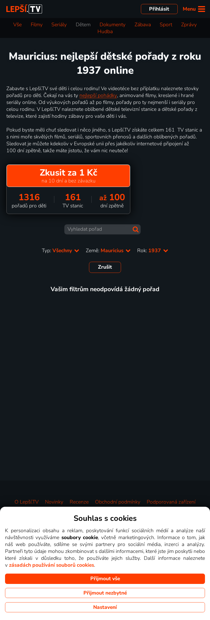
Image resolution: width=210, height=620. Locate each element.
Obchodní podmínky (117, 502)
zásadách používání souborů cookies (51, 565)
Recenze (79, 502)
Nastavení (105, 607)
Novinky (54, 502)
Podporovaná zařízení (171, 502)
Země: (108, 250)
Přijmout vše (105, 578)
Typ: (60, 250)
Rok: (152, 250)
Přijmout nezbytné (105, 593)
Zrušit (105, 267)
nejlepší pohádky (98, 95)
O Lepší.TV (27, 502)
